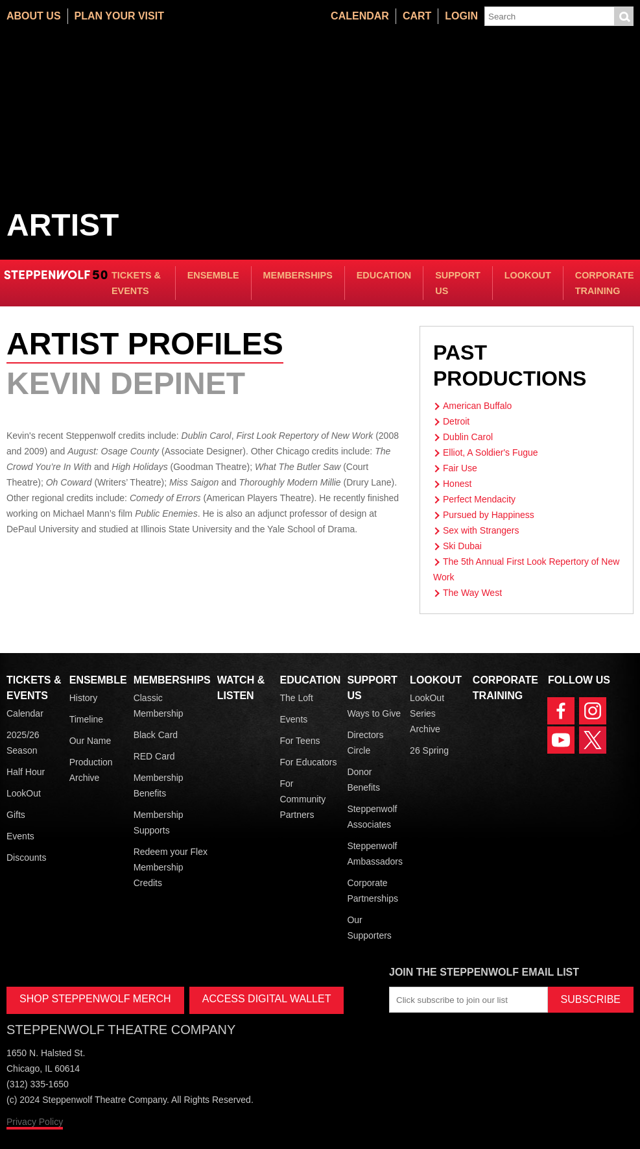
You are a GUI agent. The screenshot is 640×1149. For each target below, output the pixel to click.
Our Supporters (369, 928)
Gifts (15, 814)
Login (461, 15)
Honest (457, 483)
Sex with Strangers (481, 530)
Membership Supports (159, 822)
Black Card (156, 735)
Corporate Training (604, 283)
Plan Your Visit (119, 15)
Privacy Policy (34, 1122)
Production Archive (91, 770)
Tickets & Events (136, 283)
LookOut (527, 275)
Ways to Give (374, 713)
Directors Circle (365, 743)
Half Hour (25, 772)
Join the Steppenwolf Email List (484, 972)
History (83, 698)
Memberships (298, 275)
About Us (33, 15)
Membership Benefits (159, 785)
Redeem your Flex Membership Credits (170, 867)
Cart (417, 15)
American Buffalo (477, 406)
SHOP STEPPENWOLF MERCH (95, 998)
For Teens (299, 740)
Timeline (86, 719)
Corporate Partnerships (372, 891)
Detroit (456, 421)
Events (20, 836)
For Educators (308, 762)
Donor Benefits (363, 780)
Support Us (457, 283)
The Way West (472, 592)
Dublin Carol (468, 437)
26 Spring (429, 750)
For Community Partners (302, 799)
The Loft (296, 698)
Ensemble (213, 275)
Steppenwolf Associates (372, 817)
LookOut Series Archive (427, 713)
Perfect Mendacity (479, 499)
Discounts (26, 857)
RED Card (154, 756)
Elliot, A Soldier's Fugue (490, 452)
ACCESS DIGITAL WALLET (266, 998)
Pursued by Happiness (488, 515)
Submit (624, 16)
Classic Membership (159, 706)
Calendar (360, 15)
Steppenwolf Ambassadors (375, 854)
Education (384, 275)
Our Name (90, 740)
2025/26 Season (23, 743)
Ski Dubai (462, 546)
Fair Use (460, 468)
